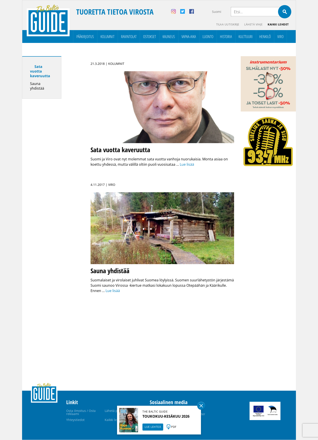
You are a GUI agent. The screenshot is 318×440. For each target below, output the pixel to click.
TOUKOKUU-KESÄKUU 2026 (165, 416)
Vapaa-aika (189, 36)
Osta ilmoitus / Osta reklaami (81, 412)
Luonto (208, 36)
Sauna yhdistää (37, 86)
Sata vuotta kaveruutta (40, 71)
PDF (173, 427)
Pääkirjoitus (85, 36)
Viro (280, 36)
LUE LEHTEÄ (153, 427)
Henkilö (265, 36)
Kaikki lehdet (278, 24)
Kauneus (169, 36)
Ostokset (149, 36)
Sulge (201, 406)
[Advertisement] (49, 172)
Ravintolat (128, 36)
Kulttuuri (245, 36)
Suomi (216, 12)
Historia (226, 36)
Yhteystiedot (75, 420)
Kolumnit (107, 36)
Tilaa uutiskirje (227, 24)
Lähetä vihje (253, 24)
